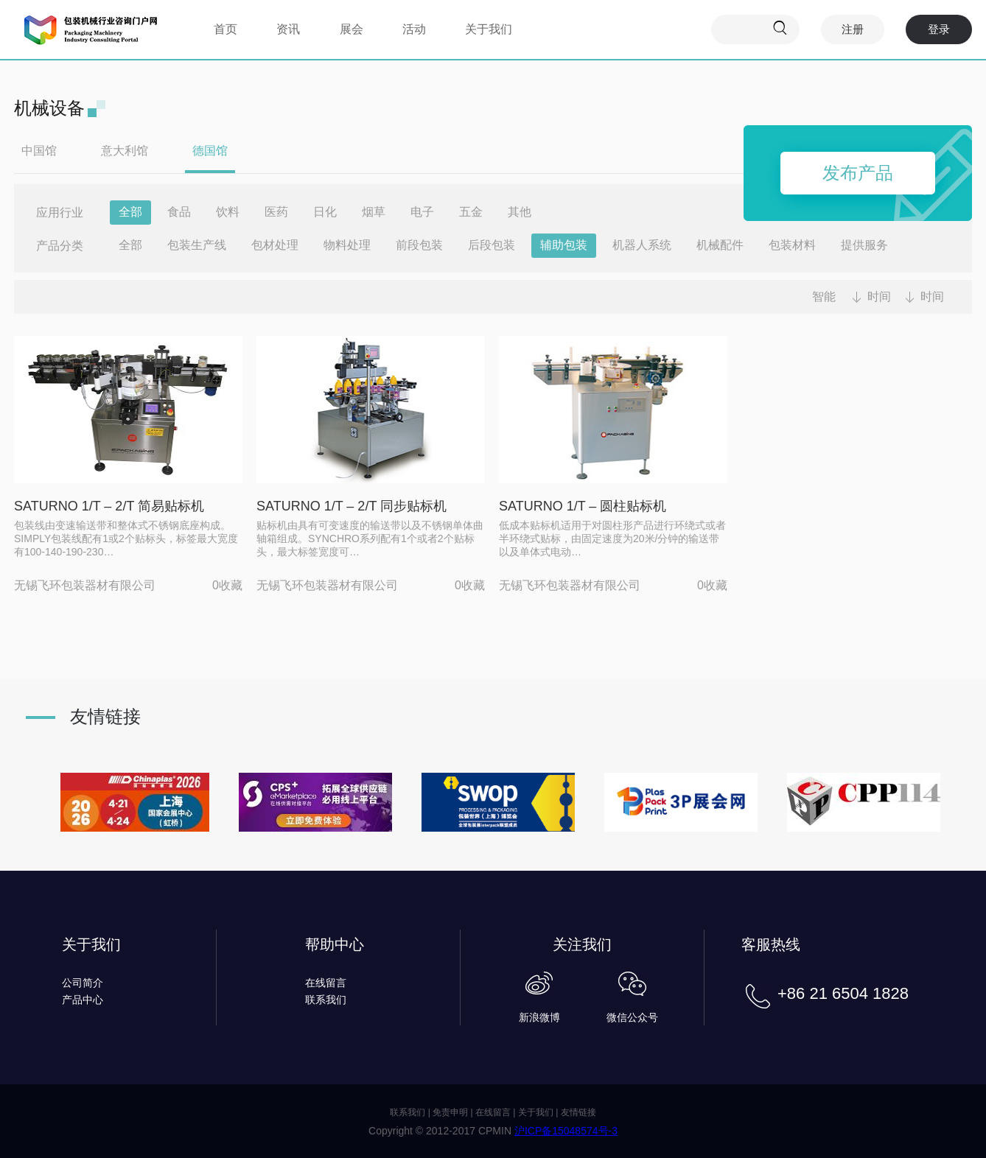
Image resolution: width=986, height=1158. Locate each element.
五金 (471, 212)
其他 (519, 212)
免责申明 (450, 1112)
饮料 (227, 212)
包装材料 (792, 245)
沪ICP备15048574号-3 (566, 1131)
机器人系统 (641, 245)
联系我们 (325, 1000)
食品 (179, 212)
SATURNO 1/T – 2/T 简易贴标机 (109, 506)
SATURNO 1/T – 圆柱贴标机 (582, 506)
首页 (225, 29)
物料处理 (347, 245)
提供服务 (864, 245)
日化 (325, 212)
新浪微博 (539, 1017)
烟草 (373, 212)
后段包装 (491, 245)
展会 (351, 29)
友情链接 (578, 1112)
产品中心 (82, 1000)
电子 (422, 212)
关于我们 (488, 29)
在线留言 (325, 983)
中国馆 (39, 150)
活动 (414, 29)
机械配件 (720, 245)
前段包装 (419, 245)
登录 (939, 29)
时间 (879, 296)
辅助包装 (563, 245)
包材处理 (274, 245)
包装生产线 (196, 245)
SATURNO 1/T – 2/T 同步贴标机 (351, 506)
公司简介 (82, 983)
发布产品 (857, 173)
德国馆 (210, 150)
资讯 (288, 29)
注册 (853, 29)
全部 (130, 212)
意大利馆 (124, 150)
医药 (276, 212)
